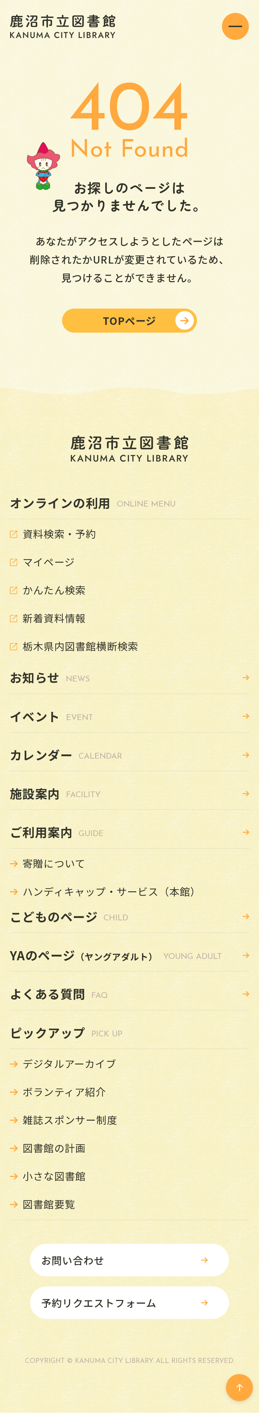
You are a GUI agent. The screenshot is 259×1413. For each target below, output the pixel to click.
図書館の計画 (54, 1147)
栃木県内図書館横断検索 (80, 645)
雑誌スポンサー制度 (70, 1119)
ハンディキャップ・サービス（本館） (112, 891)
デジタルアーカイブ (69, 1063)
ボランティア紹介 (64, 1091)
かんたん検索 (54, 589)
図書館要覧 (49, 1203)
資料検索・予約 (59, 533)
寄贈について (54, 863)
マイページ (49, 561)
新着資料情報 (54, 617)
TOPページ (129, 320)
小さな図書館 (54, 1175)
